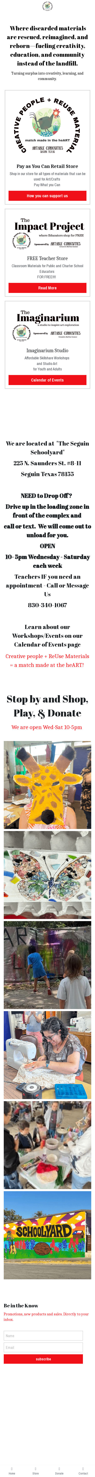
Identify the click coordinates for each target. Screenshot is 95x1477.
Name (10, 1335)
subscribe (43, 1359)
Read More (47, 288)
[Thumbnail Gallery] (47, 785)
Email (10, 1347)
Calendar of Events (47, 380)
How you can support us (47, 195)
